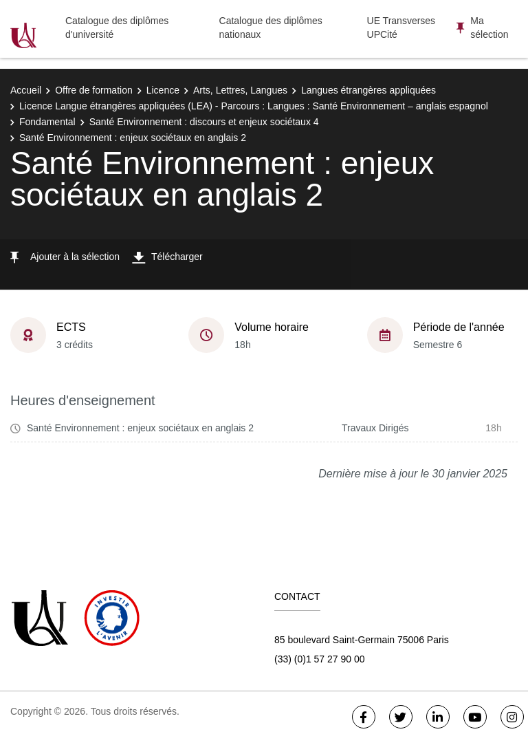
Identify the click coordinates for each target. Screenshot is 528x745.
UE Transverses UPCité (401, 27)
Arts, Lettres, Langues (240, 90)
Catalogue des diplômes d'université (116, 27)
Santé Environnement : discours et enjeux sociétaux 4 (204, 121)
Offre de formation (94, 90)
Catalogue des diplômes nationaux (270, 27)
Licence (162, 90)
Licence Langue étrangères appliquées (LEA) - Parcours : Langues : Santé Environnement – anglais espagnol (253, 105)
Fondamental (47, 121)
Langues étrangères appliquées (368, 90)
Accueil (25, 90)
